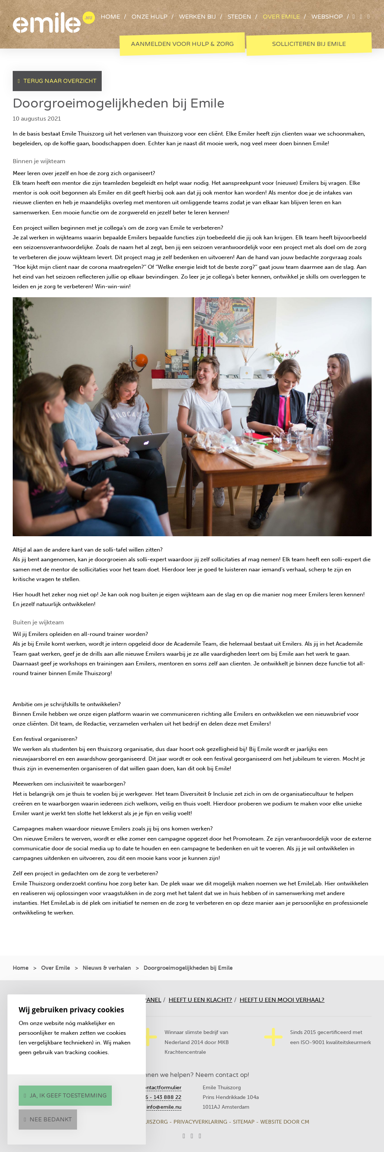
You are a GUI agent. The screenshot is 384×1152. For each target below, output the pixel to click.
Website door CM (284, 1122)
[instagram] (369, 16)
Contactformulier (160, 1087)
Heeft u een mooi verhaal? (282, 999)
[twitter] (354, 16)
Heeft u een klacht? (200, 999)
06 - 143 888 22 (161, 1097)
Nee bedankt (51, 1119)
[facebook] (361, 16)
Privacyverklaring (200, 1122)
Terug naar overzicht (60, 81)
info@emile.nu (164, 1107)
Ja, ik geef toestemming (68, 1095)
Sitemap (244, 1122)
